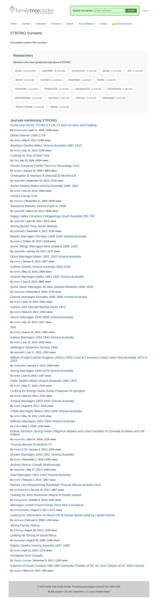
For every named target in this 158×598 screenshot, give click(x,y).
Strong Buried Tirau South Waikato (34, 226)
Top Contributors (86, 23)
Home (14, 23)
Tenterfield (79, 80)
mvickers (51, 80)
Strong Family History (25, 525)
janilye (112, 70)
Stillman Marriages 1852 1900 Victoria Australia (42, 421)
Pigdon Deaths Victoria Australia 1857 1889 (40, 545)
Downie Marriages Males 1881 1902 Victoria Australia (46, 276)
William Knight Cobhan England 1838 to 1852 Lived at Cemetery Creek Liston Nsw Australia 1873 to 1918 (78, 359)
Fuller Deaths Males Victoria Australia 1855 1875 (43, 380)
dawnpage (114, 98)
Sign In (146, 10)
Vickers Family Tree (23, 196)
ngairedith (53, 70)
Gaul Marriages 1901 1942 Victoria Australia (40, 475)
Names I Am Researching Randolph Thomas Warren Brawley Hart (55, 485)
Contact (103, 23)
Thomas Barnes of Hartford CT (31, 444)
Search (69, 23)
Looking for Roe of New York (29, 155)
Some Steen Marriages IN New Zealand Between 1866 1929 (51, 287)
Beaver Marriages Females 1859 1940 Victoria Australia (48, 236)
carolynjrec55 (88, 88)
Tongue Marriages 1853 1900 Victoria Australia (42, 401)
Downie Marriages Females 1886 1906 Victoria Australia (48, 297)
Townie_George (29, 106)
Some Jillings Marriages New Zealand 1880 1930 (43, 246)
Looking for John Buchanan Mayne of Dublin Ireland (45, 495)
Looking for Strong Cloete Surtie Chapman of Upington (47, 391)
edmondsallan (28, 98)
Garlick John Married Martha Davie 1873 (38, 307)
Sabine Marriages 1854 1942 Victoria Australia (42, 337)
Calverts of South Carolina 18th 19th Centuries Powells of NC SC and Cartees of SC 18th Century (77, 565)
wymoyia (58, 98)
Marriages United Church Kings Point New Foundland (46, 505)
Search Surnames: (83, 10)
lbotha (106, 80)
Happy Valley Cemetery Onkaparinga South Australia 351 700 (52, 216)
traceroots (26, 88)
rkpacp (59, 106)
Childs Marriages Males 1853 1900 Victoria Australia (46, 411)
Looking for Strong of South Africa (33, 535)
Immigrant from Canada (26, 555)
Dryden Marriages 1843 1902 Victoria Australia (42, 454)
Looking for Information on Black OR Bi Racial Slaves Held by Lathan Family (62, 515)
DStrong (86, 98)
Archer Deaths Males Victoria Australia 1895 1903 (44, 186)
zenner (24, 80)
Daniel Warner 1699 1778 (27, 135)
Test (13, 327)
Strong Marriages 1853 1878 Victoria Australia (41, 370)
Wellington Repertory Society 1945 (34, 347)
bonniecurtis (84, 70)
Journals (26, 23)
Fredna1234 (56, 88)
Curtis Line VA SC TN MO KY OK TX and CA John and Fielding (53, 125)
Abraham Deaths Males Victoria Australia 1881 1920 (46, 145)
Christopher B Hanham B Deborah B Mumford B (43, 175)
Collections (40, 23)
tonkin (25, 70)
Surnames (56, 23)
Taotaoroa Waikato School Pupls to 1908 (38, 206)
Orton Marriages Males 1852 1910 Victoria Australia (45, 256)
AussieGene (120, 88)
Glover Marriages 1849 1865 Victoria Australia (41, 317)
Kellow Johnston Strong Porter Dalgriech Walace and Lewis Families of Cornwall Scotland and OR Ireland (77, 433)
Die (135, 70)
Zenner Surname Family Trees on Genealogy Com (44, 165)
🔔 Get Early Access (122, 23)
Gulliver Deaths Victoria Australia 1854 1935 (40, 266)
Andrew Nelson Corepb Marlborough (35, 464)
